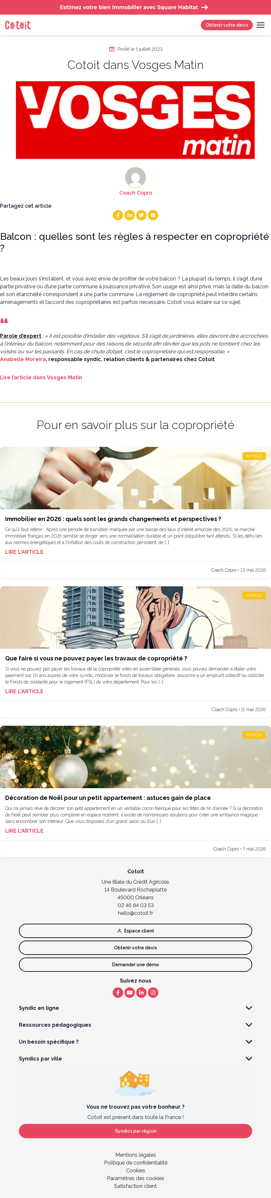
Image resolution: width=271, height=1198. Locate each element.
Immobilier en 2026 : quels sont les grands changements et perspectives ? (113, 518)
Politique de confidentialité (135, 1163)
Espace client (135, 930)
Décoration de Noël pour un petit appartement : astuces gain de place (108, 797)
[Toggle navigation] (260, 25)
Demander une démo (135, 964)
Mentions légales (135, 1155)
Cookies (135, 1170)
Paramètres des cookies (135, 1178)
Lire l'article (24, 552)
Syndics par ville (135, 1059)
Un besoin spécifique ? (135, 1042)
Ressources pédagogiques (135, 1025)
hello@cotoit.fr (135, 913)
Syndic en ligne (135, 1008)
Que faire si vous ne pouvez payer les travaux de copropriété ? (96, 658)
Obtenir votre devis (226, 25)
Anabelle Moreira (23, 359)
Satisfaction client (135, 1186)
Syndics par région (135, 1131)
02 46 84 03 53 (136, 905)
